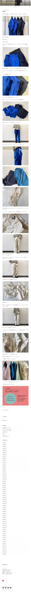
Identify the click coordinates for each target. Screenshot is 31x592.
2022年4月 (4, 539)
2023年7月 (4, 509)
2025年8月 (4, 458)
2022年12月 (4, 523)
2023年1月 (4, 521)
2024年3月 (4, 493)
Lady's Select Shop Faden (10, 2)
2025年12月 (4, 450)
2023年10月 (4, 503)
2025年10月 (4, 454)
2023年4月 (4, 515)
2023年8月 (4, 507)
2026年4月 (4, 442)
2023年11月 (4, 501)
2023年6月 (4, 511)
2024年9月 (4, 481)
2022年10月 (4, 527)
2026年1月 (4, 448)
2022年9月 (4, 529)
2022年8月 (4, 531)
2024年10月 (4, 479)
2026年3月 (4, 444)
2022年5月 (4, 537)
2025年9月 (4, 456)
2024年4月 (4, 491)
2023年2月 (4, 519)
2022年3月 (4, 541)
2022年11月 (4, 525)
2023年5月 (4, 513)
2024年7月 (4, 485)
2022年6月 (4, 535)
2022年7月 (4, 533)
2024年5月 (4, 489)
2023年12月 (4, 499)
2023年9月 (4, 505)
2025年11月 (4, 452)
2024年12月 (4, 475)
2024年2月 (4, 495)
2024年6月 (4, 487)
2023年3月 (4, 517)
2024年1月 (4, 497)
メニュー (15, 6)
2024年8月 (4, 483)
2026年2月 (4, 446)
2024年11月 (4, 477)
